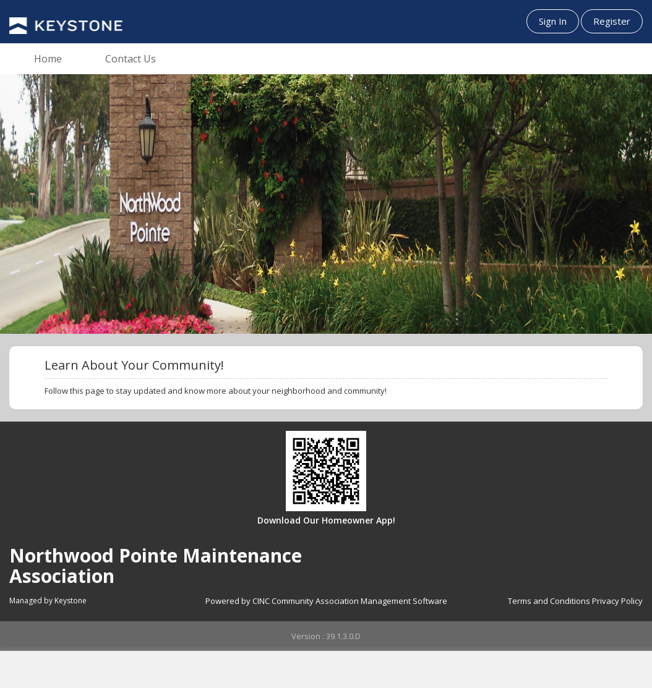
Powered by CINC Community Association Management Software (326, 600)
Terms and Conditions (549, 600)
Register (611, 21)
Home (48, 59)
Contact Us (130, 59)
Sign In (553, 21)
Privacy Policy (617, 600)
